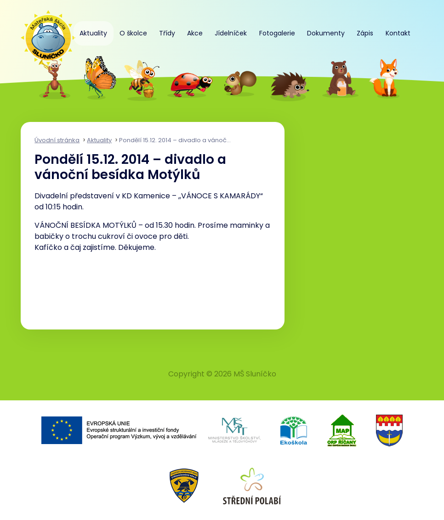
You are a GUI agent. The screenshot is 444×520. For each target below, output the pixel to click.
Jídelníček (231, 33)
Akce (195, 33)
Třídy (167, 33)
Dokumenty (326, 33)
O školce (133, 33)
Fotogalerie (277, 33)
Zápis (365, 33)
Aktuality (93, 33)
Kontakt (398, 33)
